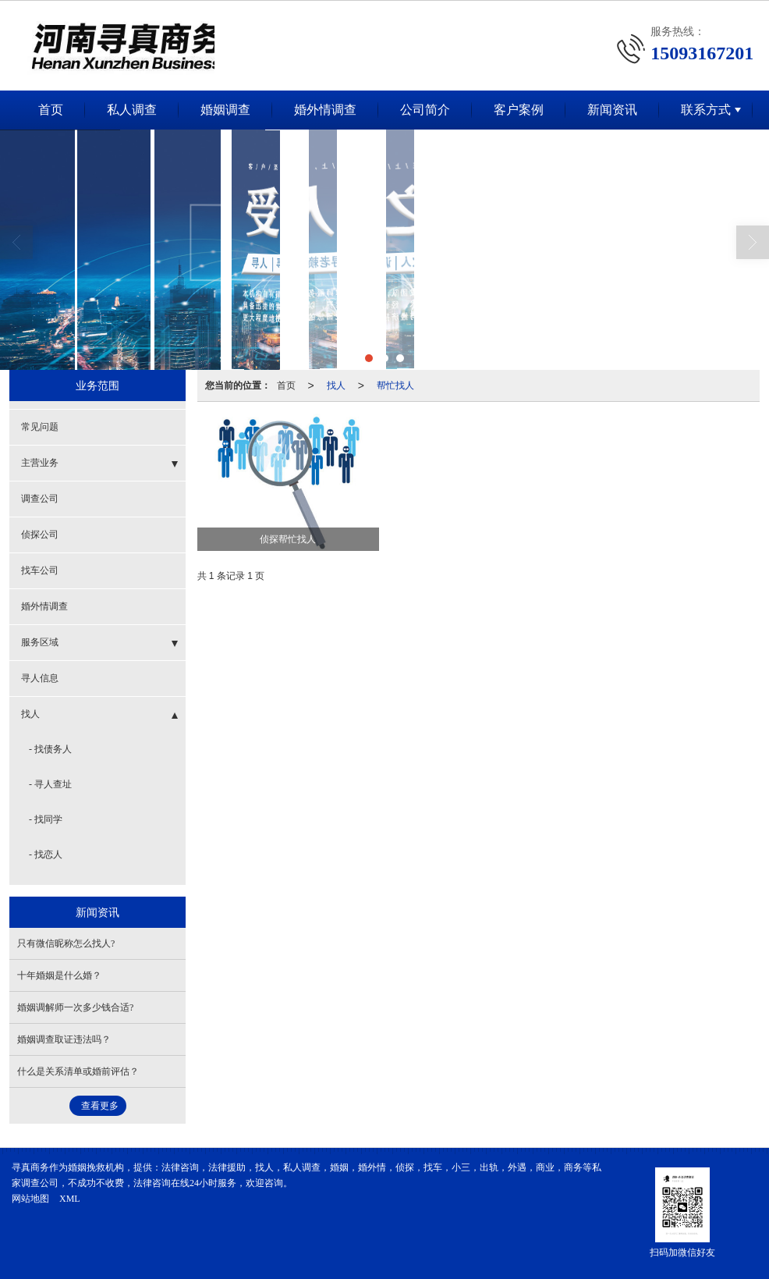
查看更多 (100, 1105)
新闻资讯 (612, 109)
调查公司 (39, 498)
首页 (50, 109)
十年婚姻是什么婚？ (59, 975)
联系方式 (706, 109)
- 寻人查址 (50, 784)
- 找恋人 (45, 854)
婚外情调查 (325, 109)
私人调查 (132, 109)
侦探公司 (39, 534)
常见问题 (39, 426)
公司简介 (425, 109)
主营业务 (39, 462)
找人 (336, 385)
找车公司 (39, 570)
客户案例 (519, 109)
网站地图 (30, 1198)
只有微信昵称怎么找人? (66, 943)
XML (69, 1198)
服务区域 (39, 642)
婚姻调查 (225, 109)
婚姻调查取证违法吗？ (64, 1039)
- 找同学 (45, 819)
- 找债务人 (50, 749)
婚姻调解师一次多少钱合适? (75, 1007)
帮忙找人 (395, 385)
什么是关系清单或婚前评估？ (78, 1071)
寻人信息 (39, 678)
